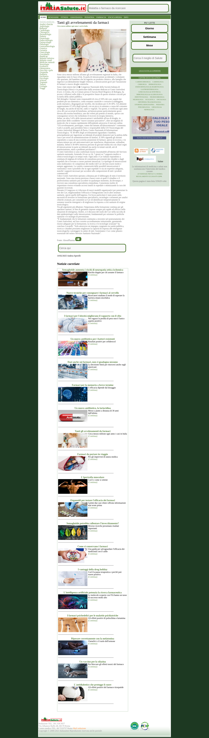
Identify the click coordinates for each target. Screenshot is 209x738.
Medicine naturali (47, 62)
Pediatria (43, 74)
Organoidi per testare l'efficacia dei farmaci (92, 500)
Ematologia (44, 38)
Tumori (42, 84)
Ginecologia (44, 52)
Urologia (43, 86)
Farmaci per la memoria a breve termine (92, 385)
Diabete (42, 36)
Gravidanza (44, 54)
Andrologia (44, 26)
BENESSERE (53, 17)
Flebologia (44, 44)
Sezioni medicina (46, 21)
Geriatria (43, 50)
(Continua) (92, 275)
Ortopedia (43, 72)
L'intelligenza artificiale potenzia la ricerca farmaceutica (93, 592)
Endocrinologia (46, 40)
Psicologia (43, 78)
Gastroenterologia (47, 46)
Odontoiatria (44, 68)
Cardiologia (44, 30)
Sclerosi (42, 80)
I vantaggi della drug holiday (92, 569)
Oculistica (43, 66)
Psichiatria (44, 76)
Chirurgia (142, 84)
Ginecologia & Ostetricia (149, 92)
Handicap (43, 56)
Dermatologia (45, 34)
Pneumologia (144, 107)
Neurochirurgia (157, 97)
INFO (126, 17)
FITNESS (64, 17)
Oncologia (161, 99)
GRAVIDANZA (76, 17)
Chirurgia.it (44, 32)
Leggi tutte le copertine (150, 71)
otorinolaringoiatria (144, 105)
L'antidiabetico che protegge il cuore (92, 684)
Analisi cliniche (46, 24)
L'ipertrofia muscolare (92, 477)
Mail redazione (79, 728)
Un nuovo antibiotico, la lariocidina (93, 408)
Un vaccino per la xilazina (92, 661)
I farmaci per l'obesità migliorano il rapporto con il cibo (92, 316)
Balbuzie (43, 28)
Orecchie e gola (46, 70)
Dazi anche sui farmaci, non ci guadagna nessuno (93, 362)
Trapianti (43, 82)
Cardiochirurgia (143, 82)
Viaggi (42, 88)
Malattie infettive (46, 58)
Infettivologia (141, 97)
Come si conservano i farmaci (93, 546)
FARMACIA (101, 17)
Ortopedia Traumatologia (149, 102)
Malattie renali (45, 60)
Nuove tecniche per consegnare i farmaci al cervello (92, 293)
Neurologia (44, 64)
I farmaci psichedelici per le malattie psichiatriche (92, 615)
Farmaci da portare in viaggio (92, 454)
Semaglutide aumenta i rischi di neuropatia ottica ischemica (92, 269)
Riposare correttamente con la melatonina (92, 638)
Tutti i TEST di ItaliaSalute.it (149, 138)
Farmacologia (45, 42)
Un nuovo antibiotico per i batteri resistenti (93, 339)
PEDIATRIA (89, 17)
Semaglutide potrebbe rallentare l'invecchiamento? (93, 523)
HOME (43, 17)
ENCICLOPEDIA (115, 17)
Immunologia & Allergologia (149, 94)
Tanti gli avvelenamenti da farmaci (92, 431)
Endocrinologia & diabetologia (149, 87)
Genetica (43, 48)
